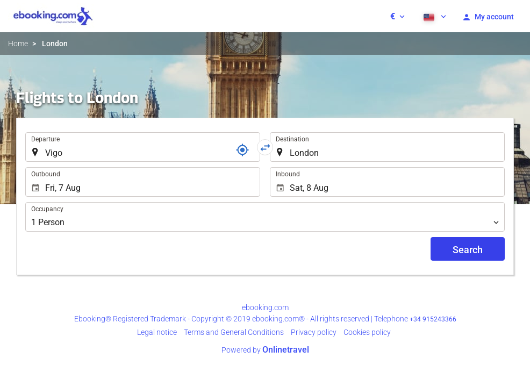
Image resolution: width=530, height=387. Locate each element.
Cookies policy (367, 332)
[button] (397, 16)
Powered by (265, 350)
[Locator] (242, 150)
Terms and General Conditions (234, 332)
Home (18, 43)
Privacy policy (313, 332)
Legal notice (157, 332)
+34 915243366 (433, 319)
